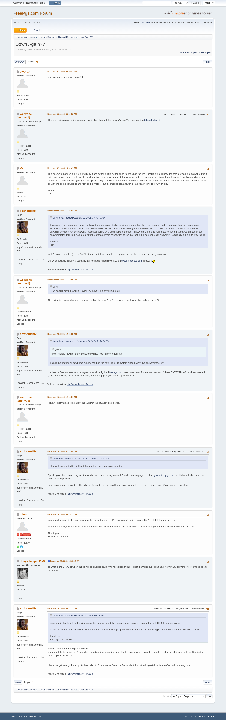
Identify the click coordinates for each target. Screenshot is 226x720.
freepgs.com (115, 372)
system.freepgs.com (131, 260)
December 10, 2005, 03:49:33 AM (62, 514)
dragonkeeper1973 (32, 561)
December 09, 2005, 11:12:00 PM (62, 280)
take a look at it (152, 120)
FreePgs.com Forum (32, 13)
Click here (145, 22)
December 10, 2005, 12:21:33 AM (62, 334)
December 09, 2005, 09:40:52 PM (62, 114)
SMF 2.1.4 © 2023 (19, 716)
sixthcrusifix (28, 210)
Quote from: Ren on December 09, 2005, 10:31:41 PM (79, 218)
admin (24, 514)
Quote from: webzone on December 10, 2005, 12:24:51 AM (81, 458)
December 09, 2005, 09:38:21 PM (62, 71)
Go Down (20, 62)
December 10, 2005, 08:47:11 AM (62, 608)
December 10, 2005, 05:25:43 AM (65, 561)
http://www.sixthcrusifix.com (80, 269)
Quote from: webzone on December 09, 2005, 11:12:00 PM (81, 341)
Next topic (205, 52)
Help (187, 716)
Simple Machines (35, 716)
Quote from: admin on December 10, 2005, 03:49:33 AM (79, 615)
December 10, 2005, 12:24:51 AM (62, 397)
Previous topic (188, 52)
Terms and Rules (198, 716)
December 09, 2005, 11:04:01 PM (62, 211)
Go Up (18, 682)
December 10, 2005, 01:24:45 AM (62, 451)
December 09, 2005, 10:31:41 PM (62, 168)
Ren (22, 168)
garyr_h (25, 71)
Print (208, 62)
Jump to (166, 696)
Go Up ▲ (211, 716)
